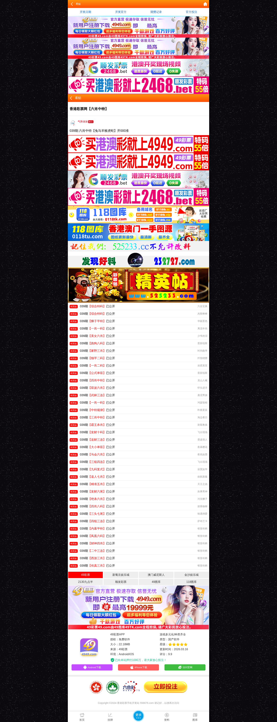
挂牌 (110, 716)
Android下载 (92, 668)
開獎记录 (156, 11)
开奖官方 (120, 11)
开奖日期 (85, 11)
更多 (138, 716)
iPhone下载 (138, 668)
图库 (195, 716)
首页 (82, 716)
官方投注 (191, 11)
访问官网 (185, 668)
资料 (167, 716)
